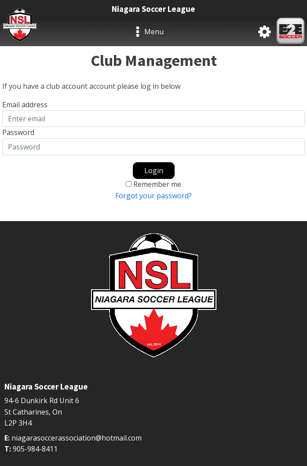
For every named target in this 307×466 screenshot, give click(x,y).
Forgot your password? (153, 195)
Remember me (157, 184)
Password (18, 132)
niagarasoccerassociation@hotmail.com (76, 438)
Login (153, 170)
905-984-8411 (35, 449)
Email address (25, 104)
